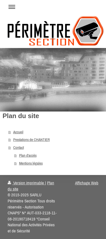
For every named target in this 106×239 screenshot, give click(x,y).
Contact (18, 147)
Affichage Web (86, 182)
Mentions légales (31, 163)
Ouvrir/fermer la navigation (53, 6)
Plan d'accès (28, 155)
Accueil (18, 132)
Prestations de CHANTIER (31, 139)
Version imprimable (26, 182)
